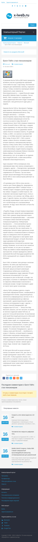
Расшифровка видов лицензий (10, 500)
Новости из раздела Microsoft (14, 52)
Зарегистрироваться (12, 2)
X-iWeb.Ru (18, 535)
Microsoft (7, 64)
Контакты (4, 492)
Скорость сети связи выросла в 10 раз (23, 416)
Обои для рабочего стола (9, 481)
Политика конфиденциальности (10, 498)
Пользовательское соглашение (10, 495)
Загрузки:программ (13, 38)
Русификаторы (6, 478)
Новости (4, 484)
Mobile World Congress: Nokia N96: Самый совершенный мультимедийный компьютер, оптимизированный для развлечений (24, 452)
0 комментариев (18, 64)
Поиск (32, 25)
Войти (3, 2)
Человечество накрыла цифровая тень (23, 433)
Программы (5, 476)
